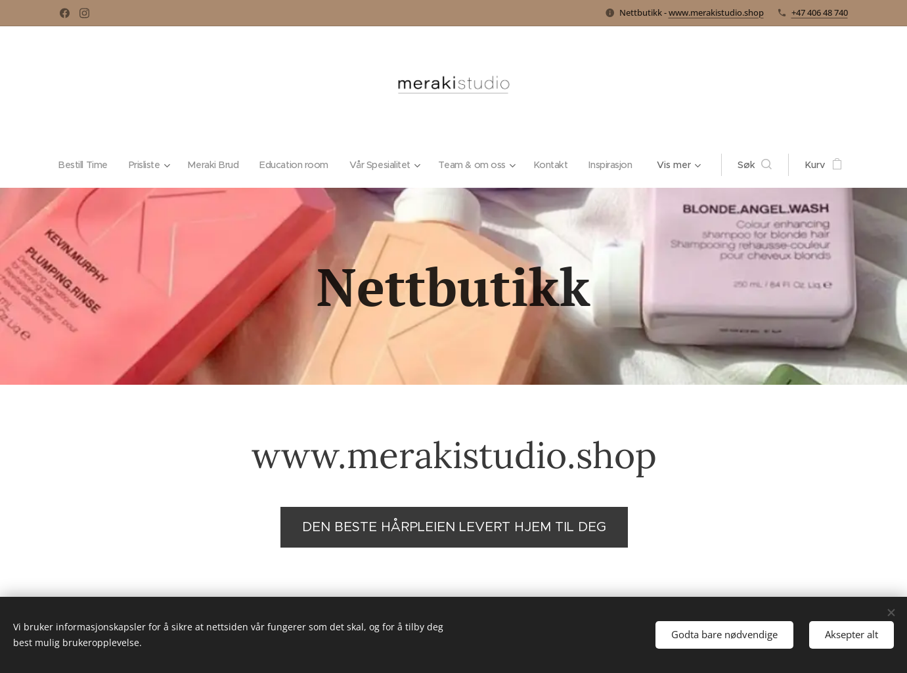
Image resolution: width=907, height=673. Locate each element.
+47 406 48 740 (819, 12)
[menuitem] (109, 164)
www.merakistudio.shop (716, 12)
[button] (734, 164)
